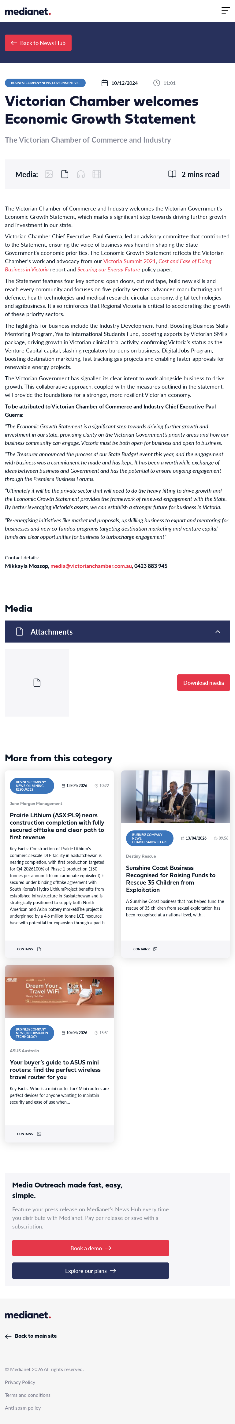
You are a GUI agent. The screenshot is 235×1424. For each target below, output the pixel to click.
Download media (203, 682)
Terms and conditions (27, 1394)
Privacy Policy (20, 1381)
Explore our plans (90, 1270)
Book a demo (90, 1248)
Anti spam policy (23, 1407)
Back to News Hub (38, 43)
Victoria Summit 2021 (129, 261)
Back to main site (31, 1336)
